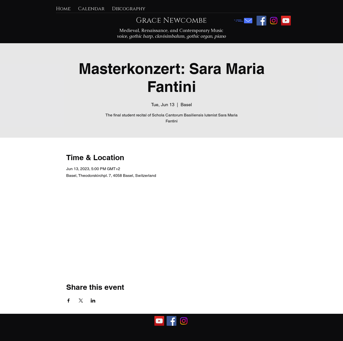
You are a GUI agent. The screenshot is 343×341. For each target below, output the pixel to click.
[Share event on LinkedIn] (93, 301)
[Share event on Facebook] (68, 301)
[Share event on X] (80, 301)
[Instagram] (274, 20)
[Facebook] (261, 20)
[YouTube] (286, 20)
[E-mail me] (243, 20)
